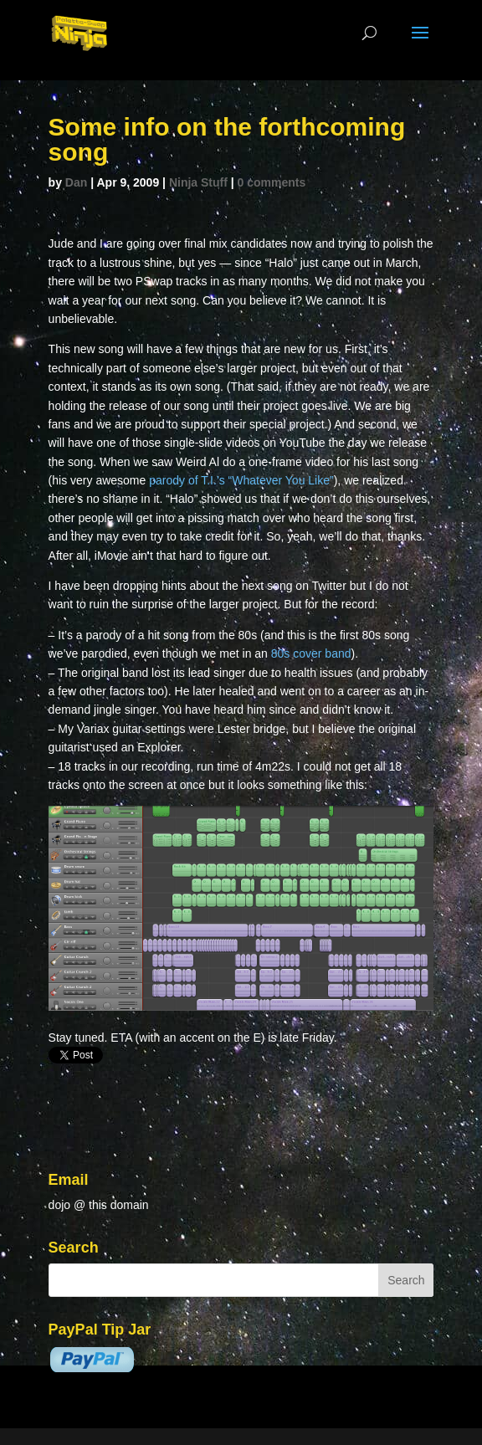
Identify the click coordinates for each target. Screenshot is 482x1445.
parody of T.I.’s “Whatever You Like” (241, 480)
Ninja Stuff (198, 182)
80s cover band (311, 653)
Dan (76, 182)
